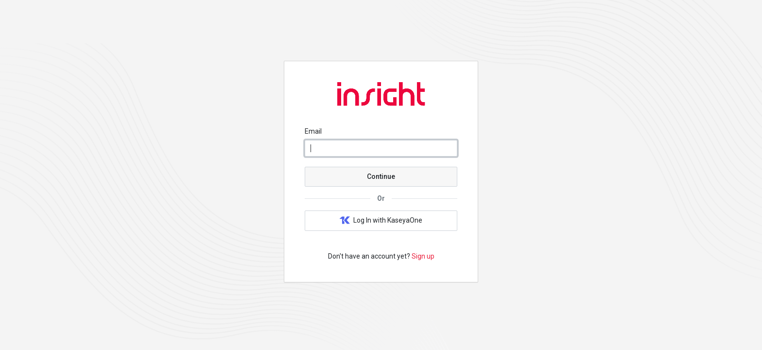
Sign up (423, 256)
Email (313, 131)
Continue (381, 176)
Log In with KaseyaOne (381, 221)
